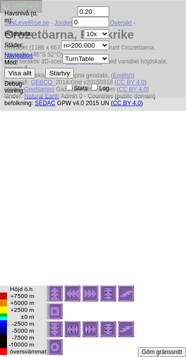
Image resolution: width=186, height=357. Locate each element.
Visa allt (19, 73)
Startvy (59, 73)
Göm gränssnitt (162, 352)
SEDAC (45, 103)
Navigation (18, 55)
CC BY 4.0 (127, 103)
